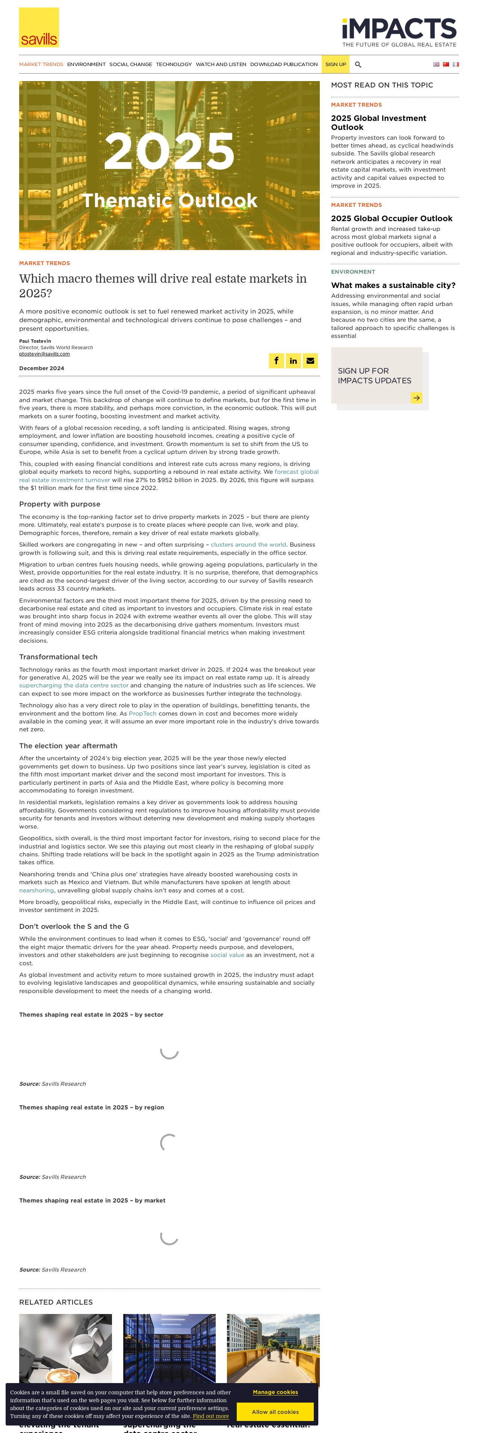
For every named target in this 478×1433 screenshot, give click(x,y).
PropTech (143, 713)
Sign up (335, 64)
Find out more (211, 1416)
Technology (174, 64)
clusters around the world (248, 544)
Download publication (284, 64)
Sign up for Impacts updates (378, 382)
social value (227, 954)
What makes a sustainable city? (393, 284)
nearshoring (36, 890)
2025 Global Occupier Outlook (391, 218)
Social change (130, 64)
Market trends (41, 64)
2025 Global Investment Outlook (379, 122)
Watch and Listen (221, 64)
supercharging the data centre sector (74, 685)
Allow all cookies (275, 1412)
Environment (86, 64)
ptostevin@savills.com (44, 354)
